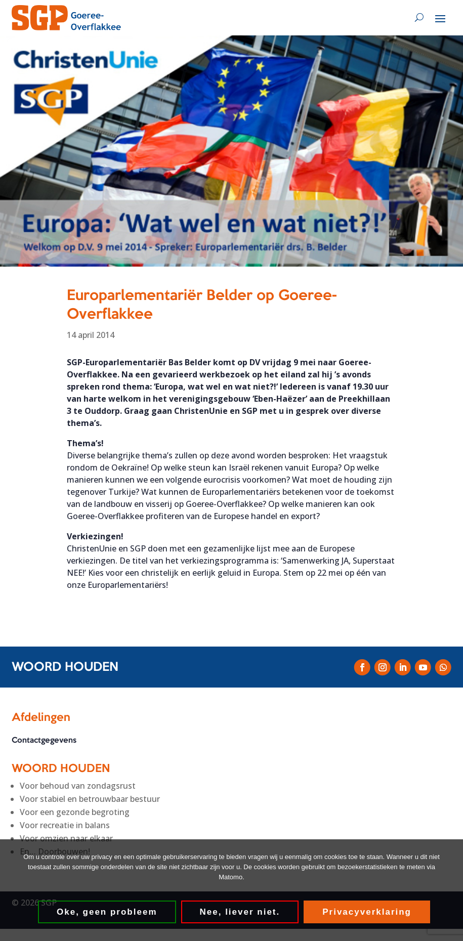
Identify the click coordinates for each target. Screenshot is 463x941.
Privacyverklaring (366, 912)
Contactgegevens (44, 741)
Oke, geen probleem (107, 912)
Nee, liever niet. (240, 912)
